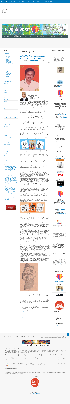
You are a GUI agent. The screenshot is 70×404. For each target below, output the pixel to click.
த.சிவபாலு (7, 76)
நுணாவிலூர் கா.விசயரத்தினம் (10, 63)
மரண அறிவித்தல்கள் (7, 142)
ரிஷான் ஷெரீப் (7, 68)
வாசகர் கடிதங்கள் (7, 144)
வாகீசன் (7, 72)
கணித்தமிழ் (6, 128)
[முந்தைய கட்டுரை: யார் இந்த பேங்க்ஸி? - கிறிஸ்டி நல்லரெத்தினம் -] (23, 320)
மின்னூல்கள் (6, 121)
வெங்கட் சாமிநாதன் (8, 61)
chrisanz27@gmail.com (24, 314)
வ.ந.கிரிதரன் (50, 1)
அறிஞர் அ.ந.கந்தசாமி (7, 124)
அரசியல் (19, 1)
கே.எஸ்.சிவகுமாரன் (8, 62)
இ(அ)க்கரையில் (6, 97)
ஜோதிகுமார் (7, 55)
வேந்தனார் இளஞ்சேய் (9, 73)
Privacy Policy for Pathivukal (9, 160)
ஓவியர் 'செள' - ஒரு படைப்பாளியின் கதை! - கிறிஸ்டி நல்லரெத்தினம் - (35, 58)
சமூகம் (5, 130)
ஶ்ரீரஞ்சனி (7, 75)
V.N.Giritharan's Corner (60, 158)
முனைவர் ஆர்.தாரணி (9, 64)
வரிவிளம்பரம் (6, 90)
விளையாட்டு (6, 85)
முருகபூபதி (7, 58)
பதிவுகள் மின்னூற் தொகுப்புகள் (9, 137)
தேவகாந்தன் (7, 60)
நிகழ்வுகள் (37, 1)
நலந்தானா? (6, 153)
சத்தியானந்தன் (8, 70)
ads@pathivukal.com (62, 114)
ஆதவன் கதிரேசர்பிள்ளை (9, 54)
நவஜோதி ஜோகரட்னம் (9, 74)
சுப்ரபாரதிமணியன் (8, 59)
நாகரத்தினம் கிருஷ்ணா (9, 69)
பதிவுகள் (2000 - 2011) (8, 81)
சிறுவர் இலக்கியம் (7, 133)
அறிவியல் (5, 106)
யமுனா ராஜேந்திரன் (8, 57)
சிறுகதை (28, 1)
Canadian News (7, 155)
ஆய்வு (42, 1)
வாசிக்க (60, 186)
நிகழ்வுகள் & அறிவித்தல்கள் (8, 110)
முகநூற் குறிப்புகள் (7, 151)
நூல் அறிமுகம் (6, 112)
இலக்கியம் (23, 1)
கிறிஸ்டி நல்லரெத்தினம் (9, 56)
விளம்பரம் (5, 88)
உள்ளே (59, 86)
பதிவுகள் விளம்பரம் (7, 139)
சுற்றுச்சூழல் (6, 83)
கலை (5, 115)
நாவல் (46, 1)
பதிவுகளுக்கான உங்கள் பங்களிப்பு (59, 263)
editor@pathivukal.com (60, 210)
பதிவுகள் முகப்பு (13, 1)
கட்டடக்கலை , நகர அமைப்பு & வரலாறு (10, 117)
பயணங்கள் (6, 135)
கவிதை (33, 1)
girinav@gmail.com (61, 109)
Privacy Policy (49, 396)
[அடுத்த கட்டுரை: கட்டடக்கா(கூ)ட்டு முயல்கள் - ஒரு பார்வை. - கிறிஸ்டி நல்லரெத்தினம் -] (29, 320)
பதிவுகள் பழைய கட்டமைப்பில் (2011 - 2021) (10, 79)
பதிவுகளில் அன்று (7, 119)
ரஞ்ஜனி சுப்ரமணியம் (8, 71)
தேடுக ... (4, 9)
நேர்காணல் (6, 94)
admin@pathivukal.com (64, 117)
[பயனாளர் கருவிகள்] (49, 65)
